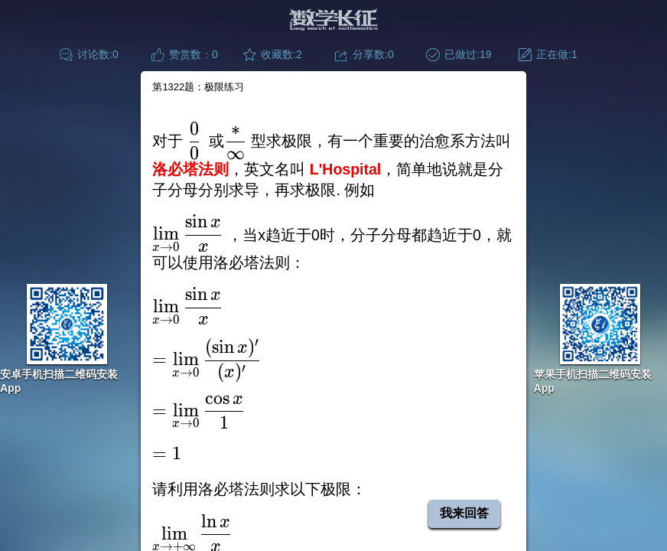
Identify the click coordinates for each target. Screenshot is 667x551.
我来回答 (464, 513)
